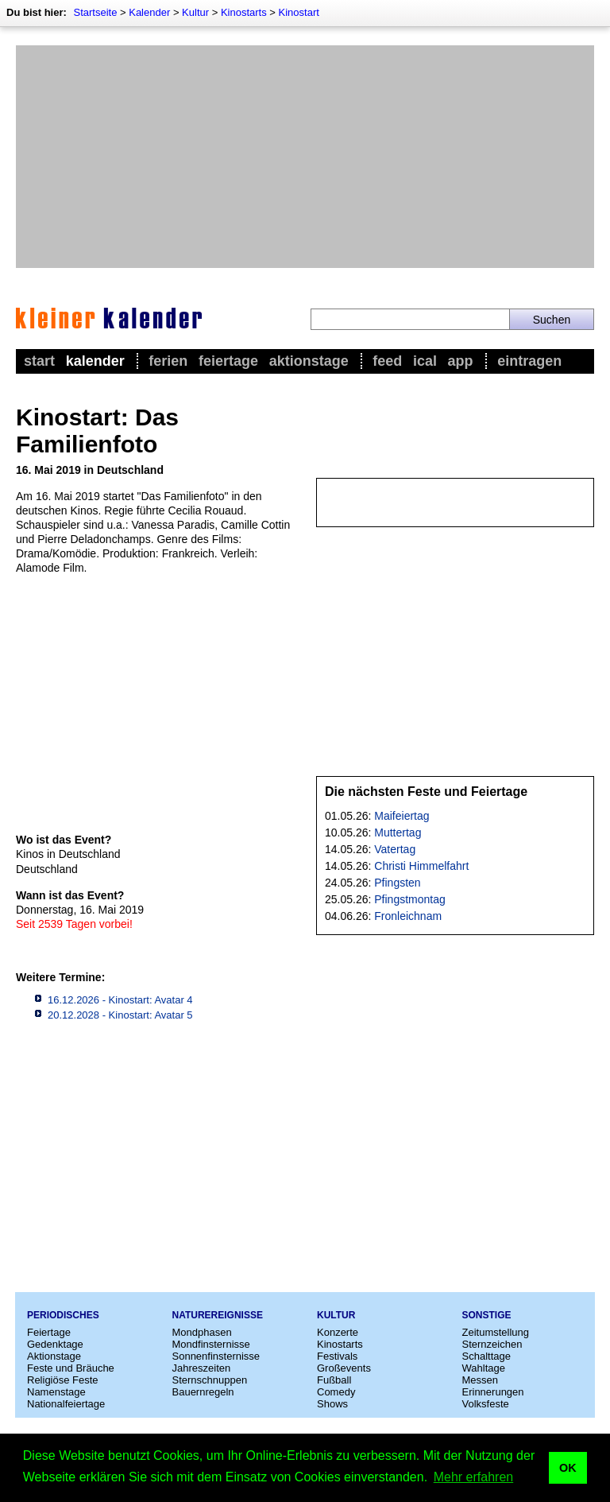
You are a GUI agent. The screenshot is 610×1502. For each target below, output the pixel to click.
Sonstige (487, 1315)
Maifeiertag (401, 815)
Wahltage (483, 1368)
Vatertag (394, 849)
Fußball (334, 1380)
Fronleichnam (408, 916)
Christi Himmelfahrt (421, 866)
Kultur (195, 12)
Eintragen (529, 361)
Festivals (337, 1356)
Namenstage (56, 1392)
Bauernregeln (203, 1392)
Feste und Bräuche (70, 1368)
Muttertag (397, 832)
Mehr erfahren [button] (474, 1477)
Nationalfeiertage (66, 1404)
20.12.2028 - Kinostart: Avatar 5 (120, 1015)
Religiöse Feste (62, 1380)
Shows (332, 1404)
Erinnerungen (493, 1392)
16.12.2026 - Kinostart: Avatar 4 (120, 1000)
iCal (425, 361)
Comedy (336, 1392)
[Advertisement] (305, 156)
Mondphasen (202, 1332)
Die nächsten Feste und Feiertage (426, 791)
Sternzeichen (492, 1344)
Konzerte (337, 1332)
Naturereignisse (217, 1315)
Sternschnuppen (210, 1380)
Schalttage (486, 1356)
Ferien (168, 361)
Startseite (95, 12)
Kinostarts (244, 12)
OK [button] (568, 1467)
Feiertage (228, 361)
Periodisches (63, 1315)
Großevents (344, 1368)
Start (39, 361)
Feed (387, 361)
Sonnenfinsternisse (216, 1356)
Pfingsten (397, 882)
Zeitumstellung (496, 1332)
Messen (480, 1380)
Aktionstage (309, 361)
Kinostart (299, 12)
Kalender (149, 12)
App (460, 361)
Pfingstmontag (410, 899)
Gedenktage (55, 1344)
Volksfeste (485, 1404)
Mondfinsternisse (211, 1344)
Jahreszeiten (201, 1368)
